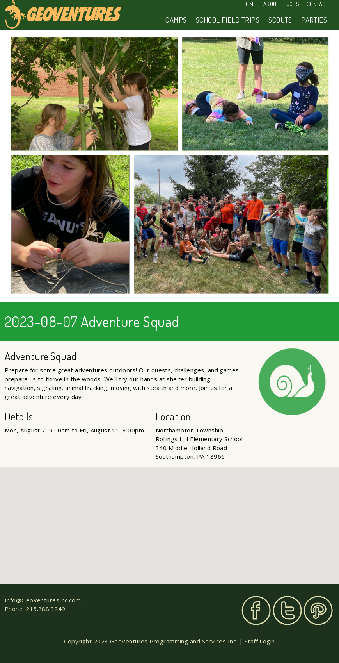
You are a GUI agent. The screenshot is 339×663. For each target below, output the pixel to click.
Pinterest (318, 610)
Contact (317, 4)
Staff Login (260, 641)
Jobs (293, 4)
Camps (175, 19)
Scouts (280, 19)
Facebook (256, 610)
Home (249, 4)
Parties (314, 19)
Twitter (287, 610)
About (271, 4)
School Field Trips (227, 19)
